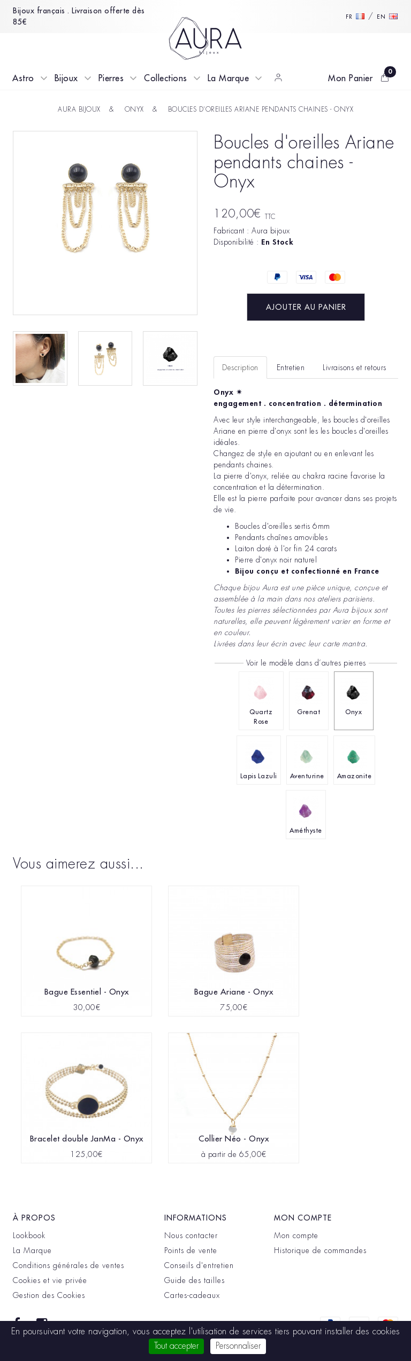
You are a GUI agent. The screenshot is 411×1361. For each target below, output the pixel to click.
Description (240, 367)
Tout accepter (176, 1346)
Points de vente (190, 1250)
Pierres (111, 78)
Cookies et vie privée (50, 1280)
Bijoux (66, 78)
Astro (23, 78)
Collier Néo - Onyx (234, 1139)
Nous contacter (191, 1235)
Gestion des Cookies (49, 1295)
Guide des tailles (194, 1280)
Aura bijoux (271, 230)
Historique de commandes (320, 1250)
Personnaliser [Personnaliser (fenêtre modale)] (238, 1346)
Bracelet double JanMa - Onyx (86, 1139)
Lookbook (29, 1235)
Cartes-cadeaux (192, 1295)
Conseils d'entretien (199, 1265)
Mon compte (296, 1235)
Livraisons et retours (354, 367)
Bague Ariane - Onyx (233, 992)
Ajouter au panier (306, 307)
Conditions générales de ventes (68, 1265)
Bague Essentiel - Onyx (86, 992)
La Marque (228, 78)
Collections (165, 78)
